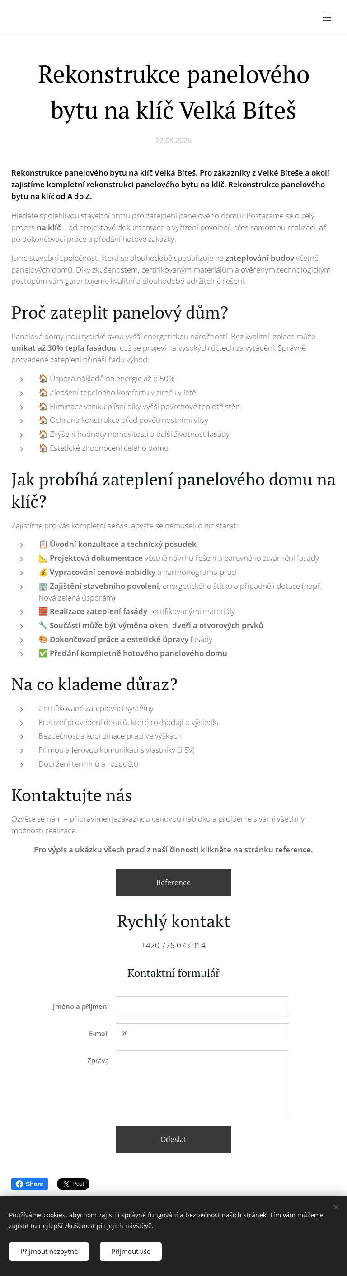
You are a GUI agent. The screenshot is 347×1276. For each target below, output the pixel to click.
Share (29, 1184)
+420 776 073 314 (173, 945)
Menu (327, 17)
